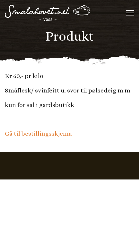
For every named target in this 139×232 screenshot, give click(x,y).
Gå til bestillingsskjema (38, 133)
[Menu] (130, 13)
